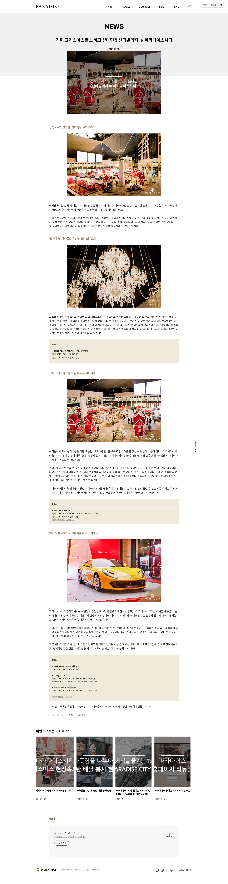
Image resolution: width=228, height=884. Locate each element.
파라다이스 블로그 (64, 833)
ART (110, 6)
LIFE (161, 6)
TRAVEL (125, 6)
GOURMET (144, 6)
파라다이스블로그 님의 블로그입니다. (70, 836)
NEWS (176, 6)
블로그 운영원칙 (184, 870)
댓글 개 (52, 818)
